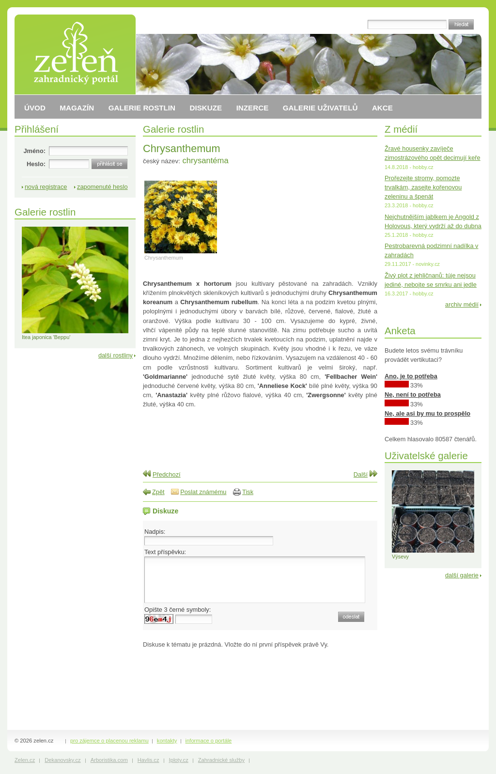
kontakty (167, 740)
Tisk (247, 491)
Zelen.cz (25, 760)
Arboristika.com (109, 760)
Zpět (158, 491)
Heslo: (36, 164)
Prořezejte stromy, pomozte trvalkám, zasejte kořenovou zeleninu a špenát (423, 187)
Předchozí (167, 474)
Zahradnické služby (221, 760)
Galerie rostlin (173, 129)
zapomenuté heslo (102, 186)
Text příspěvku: (165, 552)
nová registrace (46, 186)
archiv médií (462, 304)
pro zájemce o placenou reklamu (109, 740)
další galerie (462, 575)
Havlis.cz (148, 760)
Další (361, 474)
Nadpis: (154, 531)
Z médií (401, 129)
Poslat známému (203, 491)
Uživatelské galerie (426, 455)
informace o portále (209, 740)
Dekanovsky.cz (62, 760)
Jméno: (34, 151)
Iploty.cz (178, 760)
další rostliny (115, 355)
